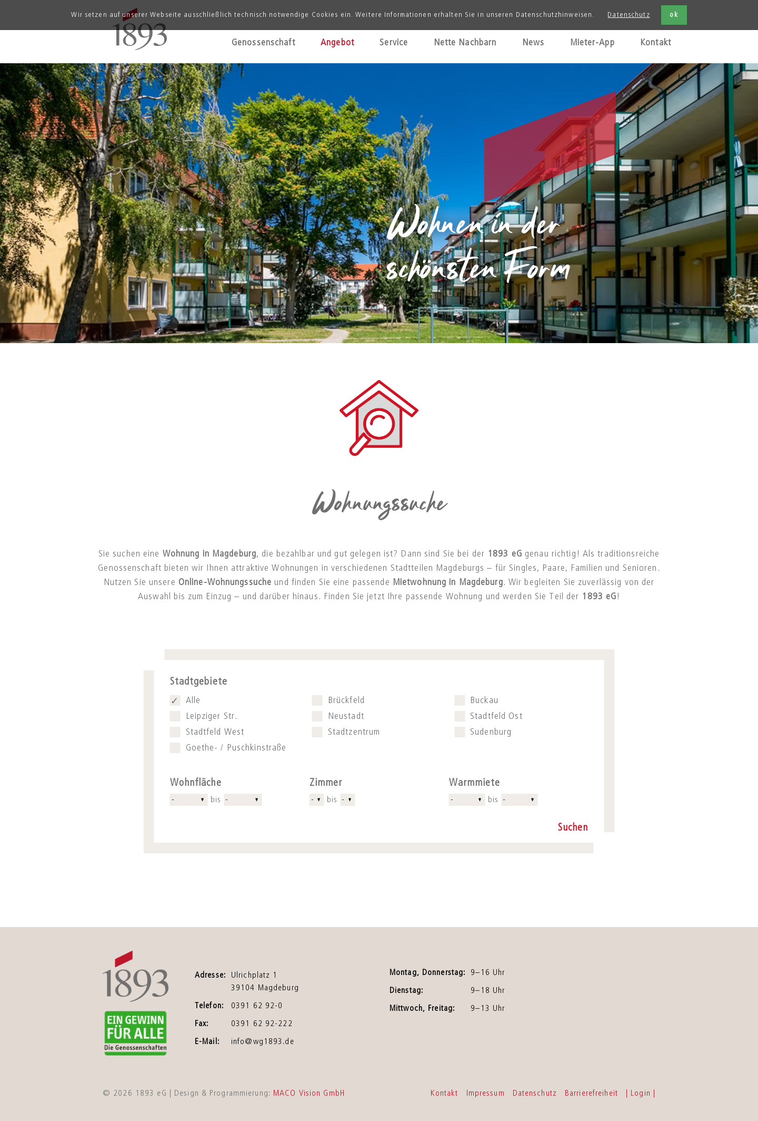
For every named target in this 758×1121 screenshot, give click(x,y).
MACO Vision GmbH (309, 1093)
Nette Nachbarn (465, 42)
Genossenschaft (263, 42)
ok (673, 14)
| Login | (640, 1093)
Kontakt (655, 42)
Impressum (485, 1093)
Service (394, 42)
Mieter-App (592, 42)
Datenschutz (628, 14)
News (533, 42)
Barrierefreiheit (591, 1093)
